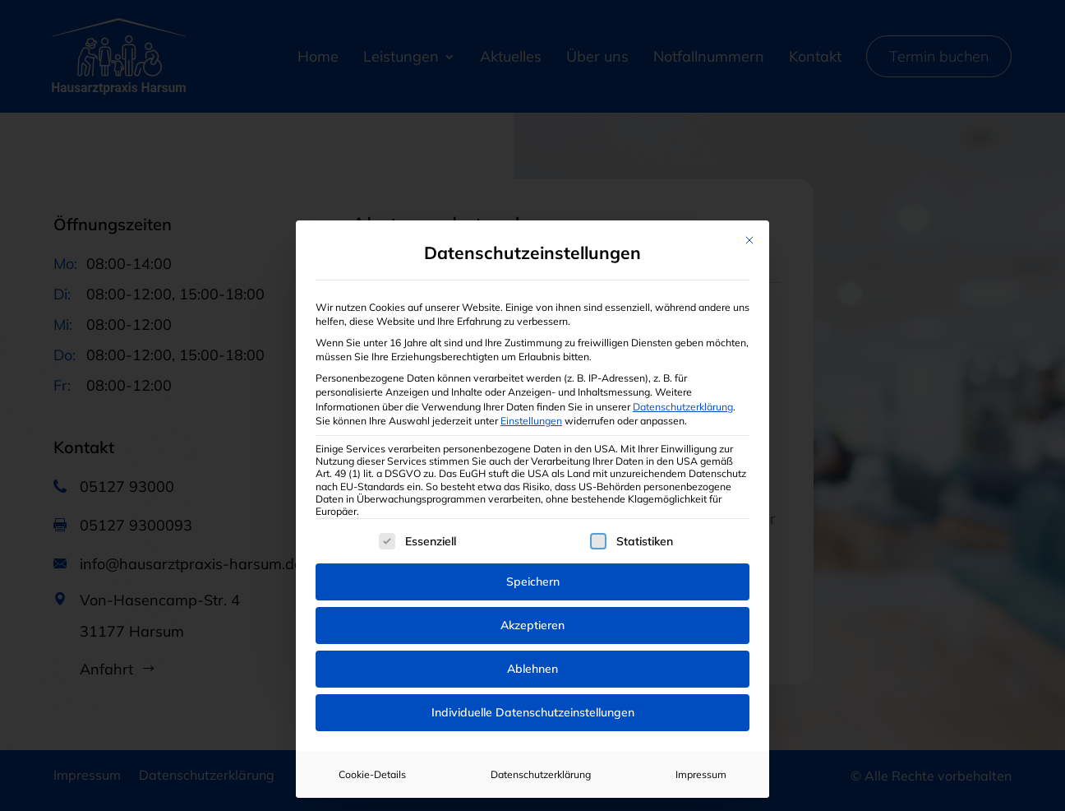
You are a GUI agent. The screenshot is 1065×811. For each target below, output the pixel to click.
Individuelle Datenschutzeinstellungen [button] (532, 712)
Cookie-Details (372, 774)
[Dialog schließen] (749, 240)
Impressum (700, 774)
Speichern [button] (533, 581)
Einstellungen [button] (531, 421)
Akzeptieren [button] (532, 625)
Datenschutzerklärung (683, 407)
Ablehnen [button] (532, 668)
